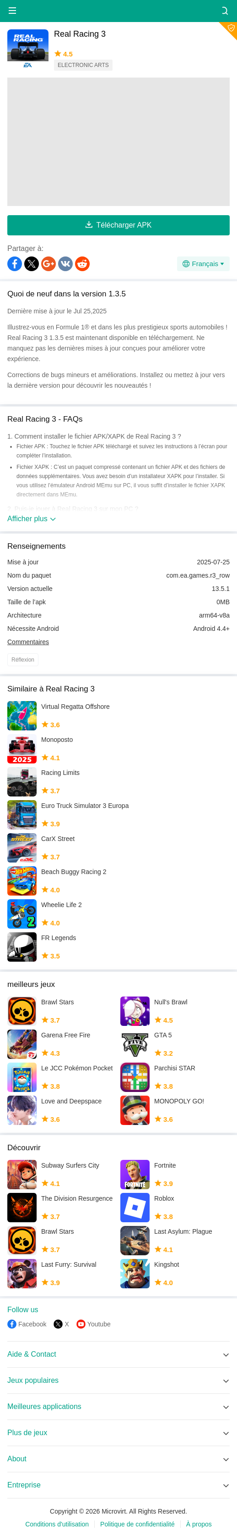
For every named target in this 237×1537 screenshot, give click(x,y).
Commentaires (28, 642)
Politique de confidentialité (137, 1524)
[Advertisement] (118, 142)
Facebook (32, 1324)
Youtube (99, 1324)
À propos (199, 1524)
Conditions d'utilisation (57, 1524)
